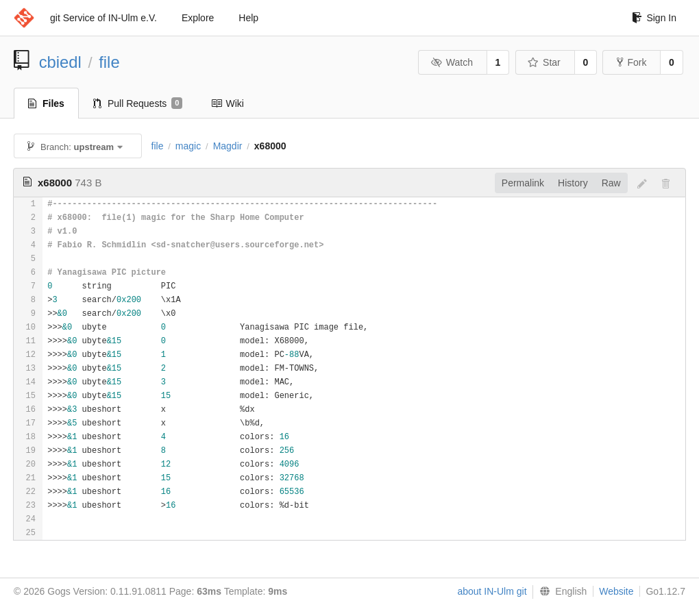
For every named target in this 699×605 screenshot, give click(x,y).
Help (248, 17)
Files (46, 103)
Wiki (227, 103)
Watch (451, 62)
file (109, 62)
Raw (611, 182)
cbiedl (60, 62)
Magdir (228, 145)
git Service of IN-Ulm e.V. (103, 17)
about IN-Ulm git (491, 591)
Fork (631, 62)
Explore (198, 17)
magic (188, 145)
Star (544, 62)
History (573, 182)
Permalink (523, 182)
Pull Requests (138, 103)
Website (616, 591)
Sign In (654, 17)
